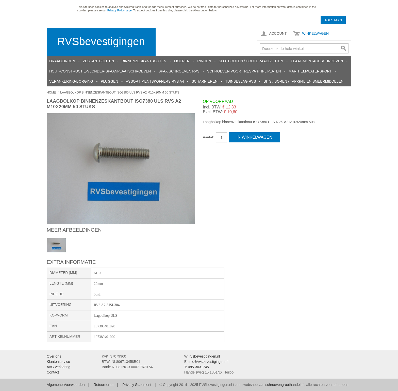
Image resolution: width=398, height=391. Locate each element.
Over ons (54, 356)
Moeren (181, 61)
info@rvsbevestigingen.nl (208, 362)
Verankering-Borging (71, 81)
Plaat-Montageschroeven (317, 61)
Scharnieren (205, 81)
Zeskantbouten (98, 61)
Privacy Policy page (119, 10)
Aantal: (208, 137)
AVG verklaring (58, 367)
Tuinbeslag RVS (240, 81)
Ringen (204, 61)
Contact (53, 372)
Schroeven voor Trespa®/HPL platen (244, 71)
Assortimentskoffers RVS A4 (155, 81)
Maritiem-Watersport (310, 71)
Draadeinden (62, 61)
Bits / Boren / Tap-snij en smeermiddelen (304, 81)
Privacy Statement (136, 385)
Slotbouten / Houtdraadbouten (251, 61)
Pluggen (109, 81)
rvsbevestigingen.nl (204, 356)
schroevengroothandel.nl (284, 385)
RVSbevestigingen (101, 41)
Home (51, 92)
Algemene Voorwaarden (66, 385)
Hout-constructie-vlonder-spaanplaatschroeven (100, 71)
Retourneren (103, 385)
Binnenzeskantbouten (144, 61)
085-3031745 (198, 367)
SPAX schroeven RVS (178, 71)
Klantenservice (58, 362)
